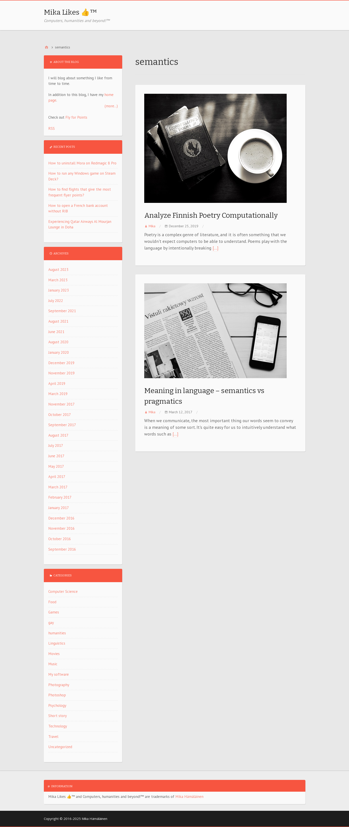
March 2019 (57, 393)
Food (52, 601)
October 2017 (59, 414)
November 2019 (61, 373)
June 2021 (56, 331)
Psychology (57, 705)
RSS (51, 128)
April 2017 (56, 476)
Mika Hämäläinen (189, 796)
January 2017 (58, 507)
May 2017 (56, 466)
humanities (57, 633)
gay (51, 622)
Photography (58, 684)
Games (53, 612)
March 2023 (57, 280)
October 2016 (59, 538)
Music (52, 663)
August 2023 (58, 269)
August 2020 (58, 342)
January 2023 (58, 290)
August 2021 (58, 321)
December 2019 (61, 362)
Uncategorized (60, 746)
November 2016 (61, 528)
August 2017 (58, 435)
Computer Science (63, 591)
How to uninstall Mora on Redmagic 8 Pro (82, 163)
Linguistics (56, 643)
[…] (215, 248)
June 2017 (56, 455)
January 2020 (58, 352)
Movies (54, 653)
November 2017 (61, 404)
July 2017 (55, 445)
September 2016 (62, 549)
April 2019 (56, 383)
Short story (57, 715)
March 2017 (57, 487)
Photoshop (57, 695)
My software (58, 674)
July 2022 (55, 300)
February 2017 (59, 497)
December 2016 (61, 518)
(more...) (111, 106)
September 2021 (62, 310)
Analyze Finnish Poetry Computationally (211, 215)
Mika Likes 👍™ (70, 12)
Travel (53, 736)
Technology (57, 726)
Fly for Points (76, 117)
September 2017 (62, 424)
